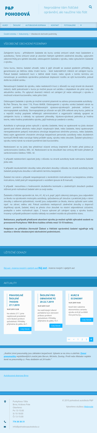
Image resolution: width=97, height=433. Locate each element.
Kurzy (5, 25)
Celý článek (25, 329)
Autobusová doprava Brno (16, 375)
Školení (16, 25)
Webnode (88, 406)
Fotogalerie (70, 25)
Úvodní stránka (10, 34)
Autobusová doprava (36, 25)
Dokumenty (23, 34)
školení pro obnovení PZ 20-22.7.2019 (48, 298)
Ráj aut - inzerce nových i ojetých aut (21, 268)
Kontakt (55, 25)
